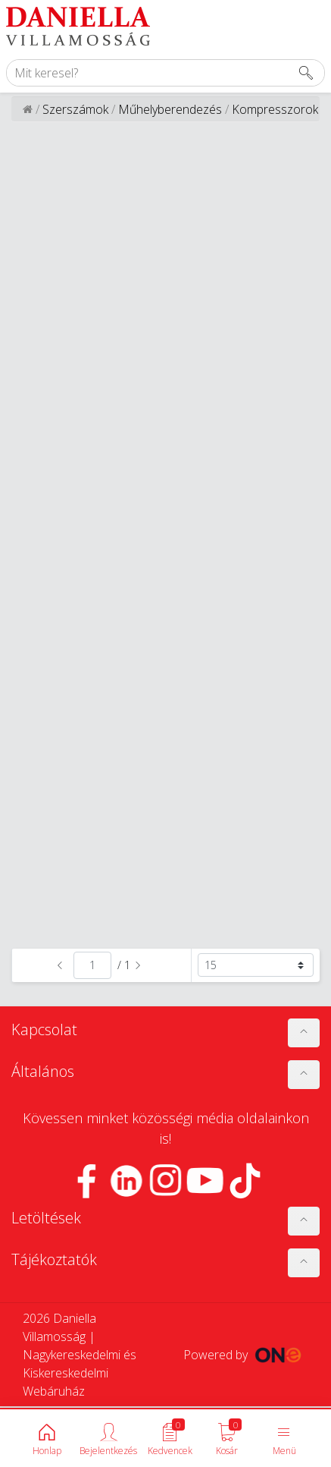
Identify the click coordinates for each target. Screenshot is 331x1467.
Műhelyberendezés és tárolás (170, 118)
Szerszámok (75, 109)
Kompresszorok (275, 109)
